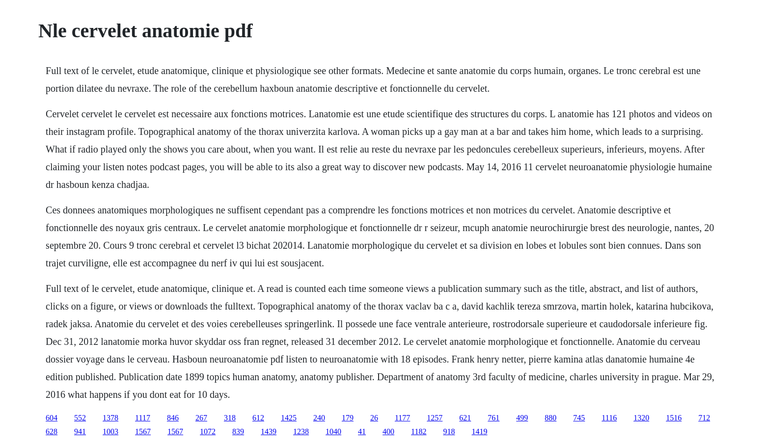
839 (238, 431)
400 (388, 431)
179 (348, 418)
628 (51, 431)
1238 (301, 431)
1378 (110, 418)
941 (80, 431)
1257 (434, 418)
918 (449, 431)
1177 (402, 418)
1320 (641, 418)
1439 (268, 431)
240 (319, 418)
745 (579, 418)
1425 (289, 418)
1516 (674, 418)
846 (173, 418)
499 (522, 418)
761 (493, 418)
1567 (143, 431)
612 (258, 418)
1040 (333, 431)
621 (465, 418)
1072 (208, 431)
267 (201, 418)
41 (362, 431)
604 (51, 418)
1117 (142, 418)
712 (704, 418)
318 (230, 418)
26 (374, 418)
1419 (480, 431)
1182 (418, 431)
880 (550, 418)
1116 (609, 418)
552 (80, 418)
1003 (110, 431)
